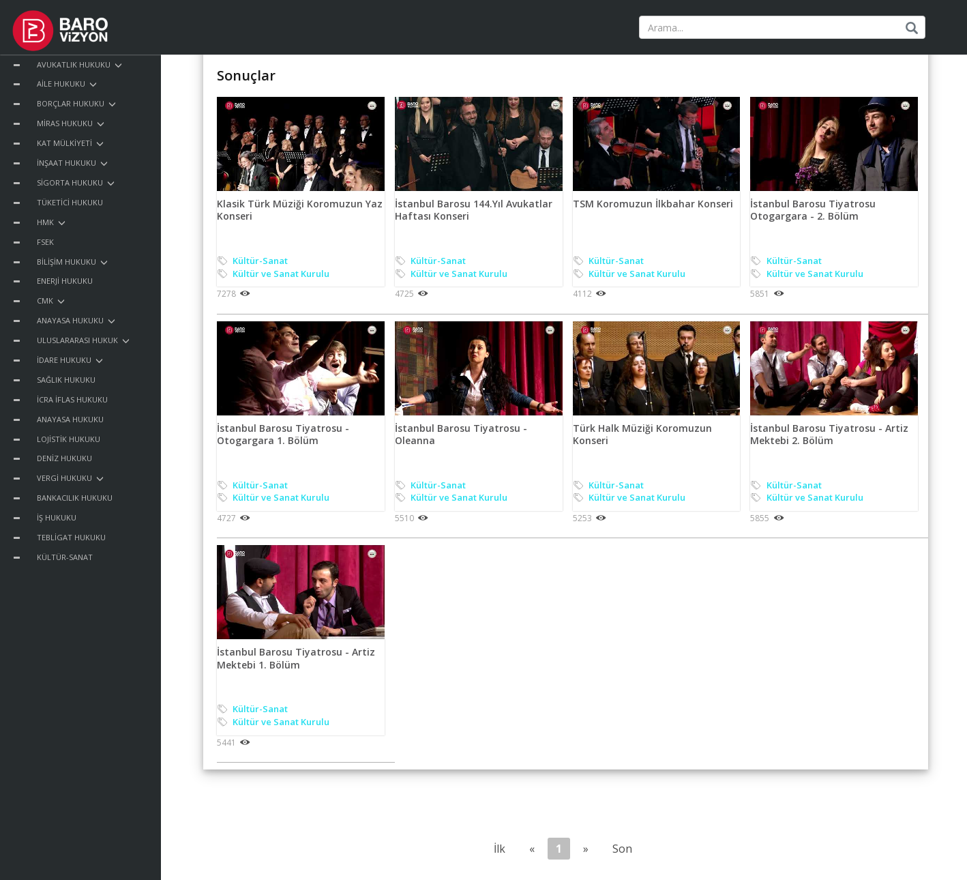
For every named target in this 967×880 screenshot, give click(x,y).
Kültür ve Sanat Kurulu (281, 273)
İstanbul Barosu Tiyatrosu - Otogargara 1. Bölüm (283, 434)
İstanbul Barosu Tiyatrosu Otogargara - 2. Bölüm (813, 209)
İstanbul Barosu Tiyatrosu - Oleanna (461, 434)
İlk (499, 848)
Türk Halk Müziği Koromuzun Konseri (642, 434)
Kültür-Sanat (260, 260)
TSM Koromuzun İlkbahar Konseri (653, 203)
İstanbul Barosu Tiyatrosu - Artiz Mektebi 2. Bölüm (829, 434)
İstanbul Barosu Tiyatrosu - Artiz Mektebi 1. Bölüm (296, 658)
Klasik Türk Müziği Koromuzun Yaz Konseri (300, 209)
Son (622, 848)
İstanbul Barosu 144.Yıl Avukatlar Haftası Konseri (473, 209)
